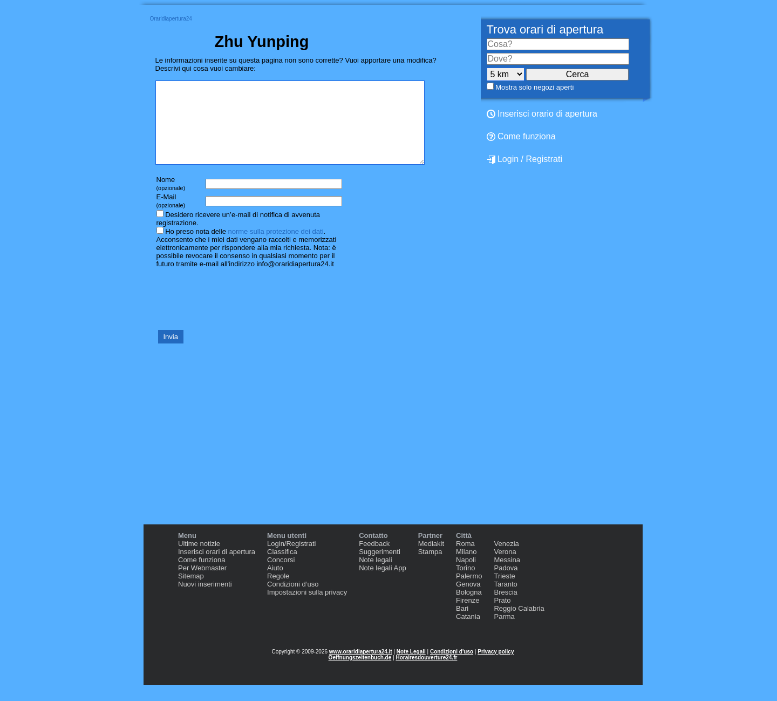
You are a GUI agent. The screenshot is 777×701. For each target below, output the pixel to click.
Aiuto (275, 584)
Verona (505, 568)
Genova (468, 600)
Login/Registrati (291, 560)
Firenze (467, 616)
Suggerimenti (379, 568)
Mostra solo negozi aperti (534, 87)
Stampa (430, 568)
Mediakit (431, 560)
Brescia (505, 608)
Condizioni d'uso (451, 668)
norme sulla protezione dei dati (275, 248)
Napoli (466, 576)
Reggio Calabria (519, 625)
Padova (505, 584)
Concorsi (281, 576)
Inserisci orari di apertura (216, 568)
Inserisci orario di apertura (542, 113)
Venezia (506, 560)
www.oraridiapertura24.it (360, 668)
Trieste (504, 592)
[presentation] (237, 314)
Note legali (375, 576)
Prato (502, 616)
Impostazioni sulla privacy (307, 608)
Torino (465, 584)
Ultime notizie (199, 560)
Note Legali (411, 668)
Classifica (282, 568)
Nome (171, 199)
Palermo (469, 592)
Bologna (469, 608)
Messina (507, 576)
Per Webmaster (202, 584)
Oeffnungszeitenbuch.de (360, 674)
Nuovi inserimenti (205, 600)
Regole (278, 592)
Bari (462, 625)
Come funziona (521, 136)
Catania (468, 633)
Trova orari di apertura (545, 29)
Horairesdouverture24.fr (426, 674)
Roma (465, 560)
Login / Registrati (525, 159)
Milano (466, 568)
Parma (504, 633)
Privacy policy (496, 668)
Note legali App (382, 584)
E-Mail (171, 217)
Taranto (505, 600)
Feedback (374, 560)
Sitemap (191, 592)
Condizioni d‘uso (292, 600)
